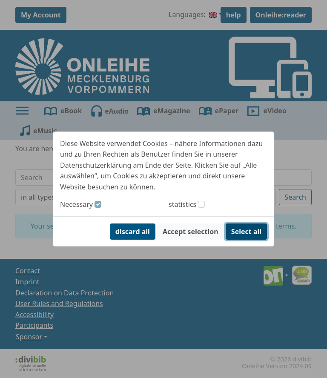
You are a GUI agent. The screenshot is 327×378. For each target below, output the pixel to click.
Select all (246, 231)
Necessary (76, 204)
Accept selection (190, 231)
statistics (182, 204)
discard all (132, 231)
